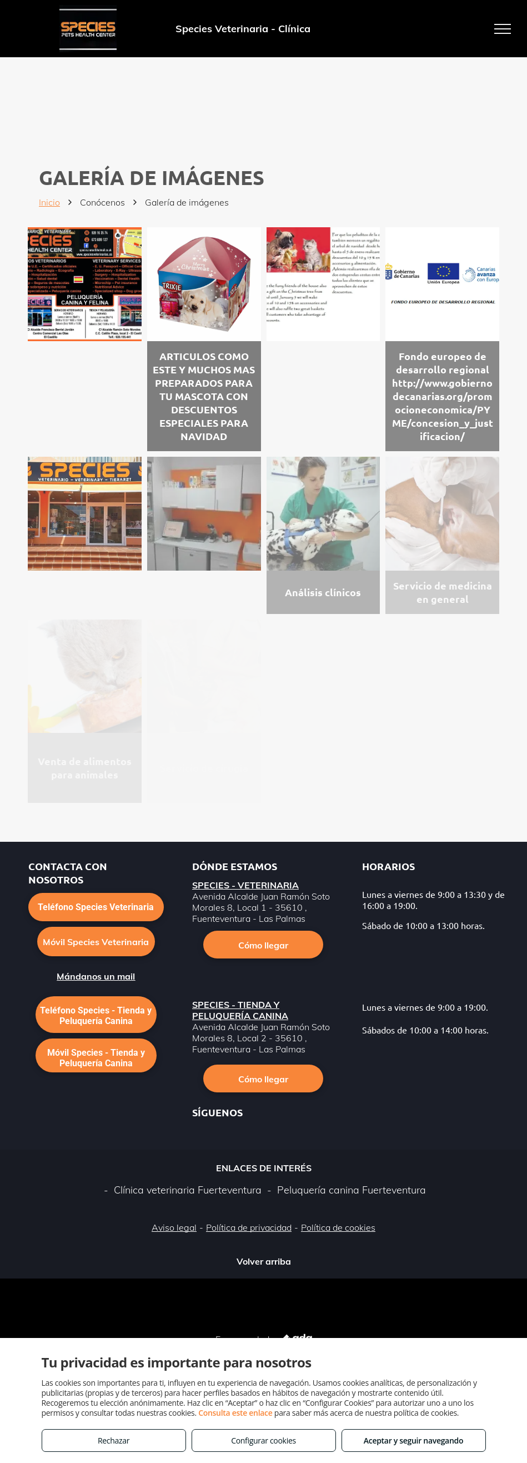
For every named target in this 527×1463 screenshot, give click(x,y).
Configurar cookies (263, 1440)
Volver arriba (264, 1261)
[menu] (502, 28)
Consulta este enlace (235, 1412)
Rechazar (113, 1440)
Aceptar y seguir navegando (413, 1440)
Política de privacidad (249, 1227)
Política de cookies (338, 1227)
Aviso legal (174, 1227)
